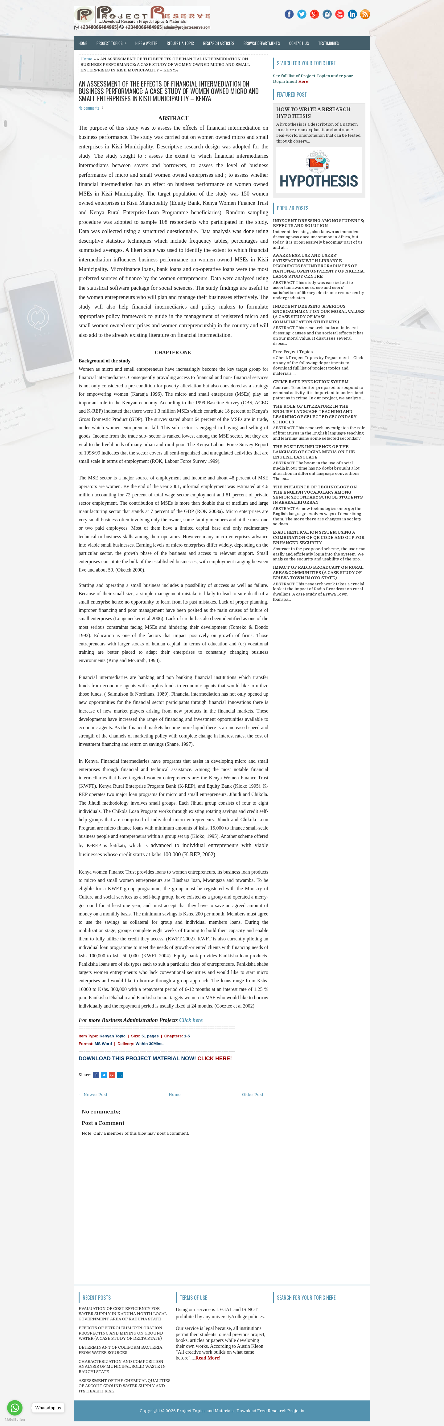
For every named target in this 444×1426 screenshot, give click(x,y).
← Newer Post (93, 1094)
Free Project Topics (293, 351)
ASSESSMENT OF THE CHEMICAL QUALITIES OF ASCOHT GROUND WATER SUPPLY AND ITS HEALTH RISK (125, 1385)
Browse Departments (262, 43)
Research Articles (218, 43)
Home (83, 43)
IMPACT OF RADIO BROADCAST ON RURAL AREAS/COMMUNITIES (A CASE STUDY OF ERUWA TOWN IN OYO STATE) (318, 572)
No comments (89, 108)
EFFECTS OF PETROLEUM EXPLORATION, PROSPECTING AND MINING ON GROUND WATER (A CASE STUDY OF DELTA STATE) (121, 1333)
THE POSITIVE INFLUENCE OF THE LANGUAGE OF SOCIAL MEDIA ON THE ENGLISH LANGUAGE (314, 451)
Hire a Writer (146, 43)
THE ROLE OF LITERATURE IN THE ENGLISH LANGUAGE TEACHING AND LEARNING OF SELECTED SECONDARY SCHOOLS (314, 414)
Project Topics (114, 41)
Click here (191, 1020)
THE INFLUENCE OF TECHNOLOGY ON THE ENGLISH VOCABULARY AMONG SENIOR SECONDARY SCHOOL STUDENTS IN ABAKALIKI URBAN (318, 495)
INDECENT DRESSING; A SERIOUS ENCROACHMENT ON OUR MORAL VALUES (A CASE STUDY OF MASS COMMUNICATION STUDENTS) (318, 314)
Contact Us (299, 43)
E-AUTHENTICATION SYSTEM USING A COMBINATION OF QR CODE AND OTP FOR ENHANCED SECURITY (318, 537)
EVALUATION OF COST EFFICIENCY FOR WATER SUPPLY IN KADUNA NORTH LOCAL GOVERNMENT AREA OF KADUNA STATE (123, 1313)
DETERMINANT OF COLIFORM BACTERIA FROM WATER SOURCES (120, 1350)
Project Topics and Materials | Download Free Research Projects (240, 1410)
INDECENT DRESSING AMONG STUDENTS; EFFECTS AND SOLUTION (318, 223)
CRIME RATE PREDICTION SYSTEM (310, 381)
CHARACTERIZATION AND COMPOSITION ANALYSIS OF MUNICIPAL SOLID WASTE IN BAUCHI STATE (122, 1366)
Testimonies (328, 43)
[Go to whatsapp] (15, 1408)
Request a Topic (180, 43)
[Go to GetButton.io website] (15, 1420)
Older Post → (255, 1094)
